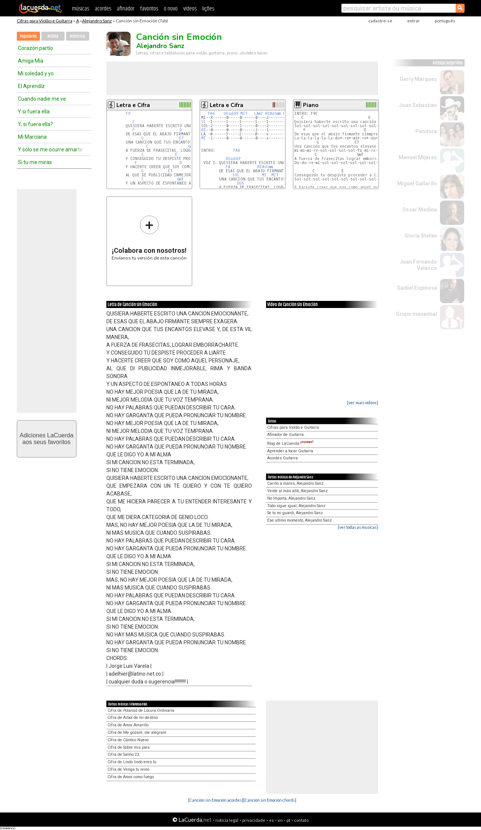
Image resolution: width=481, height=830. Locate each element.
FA (228, 166)
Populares (28, 36)
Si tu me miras (35, 162)
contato (301, 820)
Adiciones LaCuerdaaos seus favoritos (46, 438)
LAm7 (258, 113)
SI (203, 121)
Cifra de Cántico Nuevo (128, 740)
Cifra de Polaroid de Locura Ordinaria (140, 710)
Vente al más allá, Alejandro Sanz (297, 490)
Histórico (77, 36)
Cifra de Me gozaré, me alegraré (136, 732)
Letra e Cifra (133, 105)
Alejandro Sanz (97, 20)
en (280, 820)
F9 (128, 113)
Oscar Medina (419, 210)
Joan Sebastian (418, 105)
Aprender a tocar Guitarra (290, 451)
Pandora (426, 131)
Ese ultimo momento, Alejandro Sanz (299, 520)
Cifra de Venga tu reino (128, 769)
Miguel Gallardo (417, 183)
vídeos (190, 8)
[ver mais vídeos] (362, 402)
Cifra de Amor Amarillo (128, 725)
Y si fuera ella (34, 111)
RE (203, 130)
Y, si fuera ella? (35, 124)
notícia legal (226, 820)
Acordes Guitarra (282, 458)
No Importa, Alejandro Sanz (291, 498)
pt (288, 820)
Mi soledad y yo (36, 73)
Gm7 (180, 179)
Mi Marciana (32, 137)
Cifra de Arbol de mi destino (132, 717)
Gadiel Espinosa (417, 288)
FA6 (211, 113)
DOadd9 (231, 113)
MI (203, 138)
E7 (181, 138)
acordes (103, 8)
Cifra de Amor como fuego (130, 776)
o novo (171, 8)
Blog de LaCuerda (290, 443)
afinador (125, 8)
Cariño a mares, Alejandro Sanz (295, 483)
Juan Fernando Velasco (418, 265)
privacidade (253, 820)
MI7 (243, 113)
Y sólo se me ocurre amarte (50, 150)
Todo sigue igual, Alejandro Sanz (296, 505)
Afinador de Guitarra (285, 434)
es (271, 820)
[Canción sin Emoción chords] (269, 800)
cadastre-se (380, 20)
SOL (236, 175)
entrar (413, 20)
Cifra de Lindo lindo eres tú (131, 762)
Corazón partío (35, 48)
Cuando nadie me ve (42, 99)
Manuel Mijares (418, 157)
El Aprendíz (31, 86)
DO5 (240, 183)
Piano (310, 105)
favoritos (149, 8)
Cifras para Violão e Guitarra (44, 20)
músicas (80, 8)
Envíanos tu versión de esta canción (149, 237)
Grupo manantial (416, 314)
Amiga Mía (30, 61)
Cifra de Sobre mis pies (128, 747)
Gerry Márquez (418, 79)
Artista (52, 36)
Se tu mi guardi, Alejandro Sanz (295, 512)
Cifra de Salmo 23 (123, 754)
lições (208, 8)
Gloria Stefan (421, 236)
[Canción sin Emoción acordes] (215, 800)
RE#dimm (273, 113)
